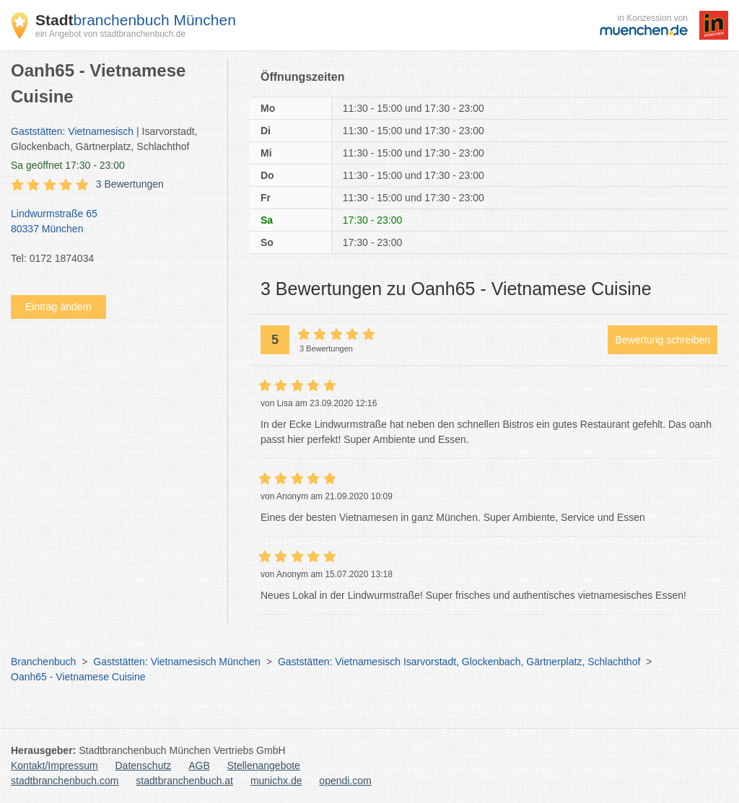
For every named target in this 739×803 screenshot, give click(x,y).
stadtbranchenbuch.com (64, 780)
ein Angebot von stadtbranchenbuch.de (110, 34)
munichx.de (276, 780)
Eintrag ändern (58, 306)
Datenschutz (143, 765)
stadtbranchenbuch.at (184, 780)
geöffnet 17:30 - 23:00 (68, 165)
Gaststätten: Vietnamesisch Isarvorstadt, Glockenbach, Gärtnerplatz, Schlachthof (459, 661)
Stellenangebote (263, 765)
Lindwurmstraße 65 (112, 222)
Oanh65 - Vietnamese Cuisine (78, 677)
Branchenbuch (43, 661)
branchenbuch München (135, 20)
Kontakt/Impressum (54, 765)
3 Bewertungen (130, 184)
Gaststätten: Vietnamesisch (72, 131)
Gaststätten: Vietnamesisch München (177, 661)
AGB (199, 765)
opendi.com (345, 780)
